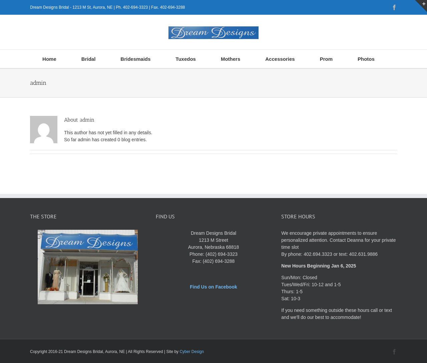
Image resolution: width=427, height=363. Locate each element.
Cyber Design (191, 351)
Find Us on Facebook (213, 287)
